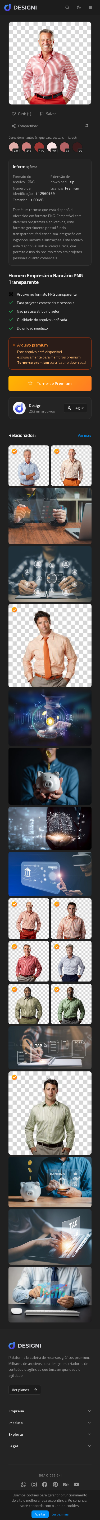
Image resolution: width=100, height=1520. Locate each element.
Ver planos (25, 1389)
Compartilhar (25, 126)
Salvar (48, 113)
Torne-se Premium (50, 383)
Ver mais (85, 435)
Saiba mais (60, 1514)
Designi (36, 405)
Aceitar (40, 1514)
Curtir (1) (21, 113)
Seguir (75, 408)
